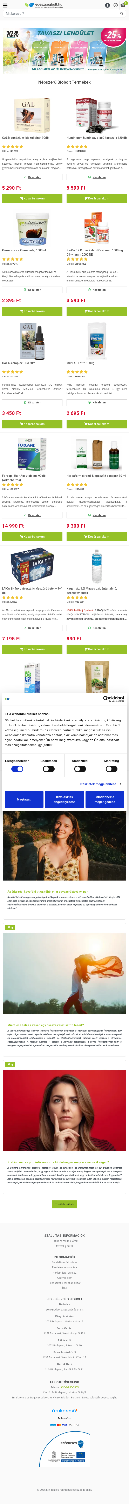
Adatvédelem (64, 1277)
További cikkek (64, 1204)
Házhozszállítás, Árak (64, 1240)
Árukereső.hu (64, 1418)
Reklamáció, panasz (64, 1272)
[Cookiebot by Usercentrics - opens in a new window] (106, 699)
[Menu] (107, 5)
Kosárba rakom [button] (32, 198)
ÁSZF (64, 1288)
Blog (10, 927)
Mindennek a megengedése (105, 799)
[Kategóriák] (5, 5)
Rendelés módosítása (64, 1262)
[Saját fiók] (115, 5)
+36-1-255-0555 (70, 1387)
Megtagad (24, 799)
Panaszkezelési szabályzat (65, 1282)
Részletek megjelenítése (98, 784)
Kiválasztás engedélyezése (64, 799)
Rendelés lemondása (64, 1267)
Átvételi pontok (64, 1246)
